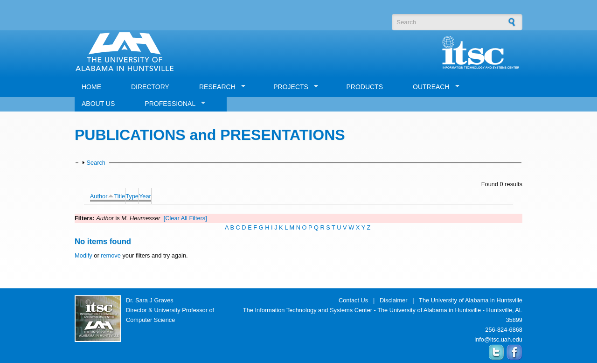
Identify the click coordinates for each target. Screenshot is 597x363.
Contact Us (353, 300)
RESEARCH (218, 87)
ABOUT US (98, 103)
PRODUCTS (364, 87)
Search (95, 162)
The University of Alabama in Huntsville (470, 300)
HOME (91, 87)
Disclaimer (394, 300)
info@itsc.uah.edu (498, 339)
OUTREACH (432, 87)
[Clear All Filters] (185, 218)
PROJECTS (292, 87)
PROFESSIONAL (171, 104)
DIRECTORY (150, 87)
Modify (83, 255)
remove (111, 255)
